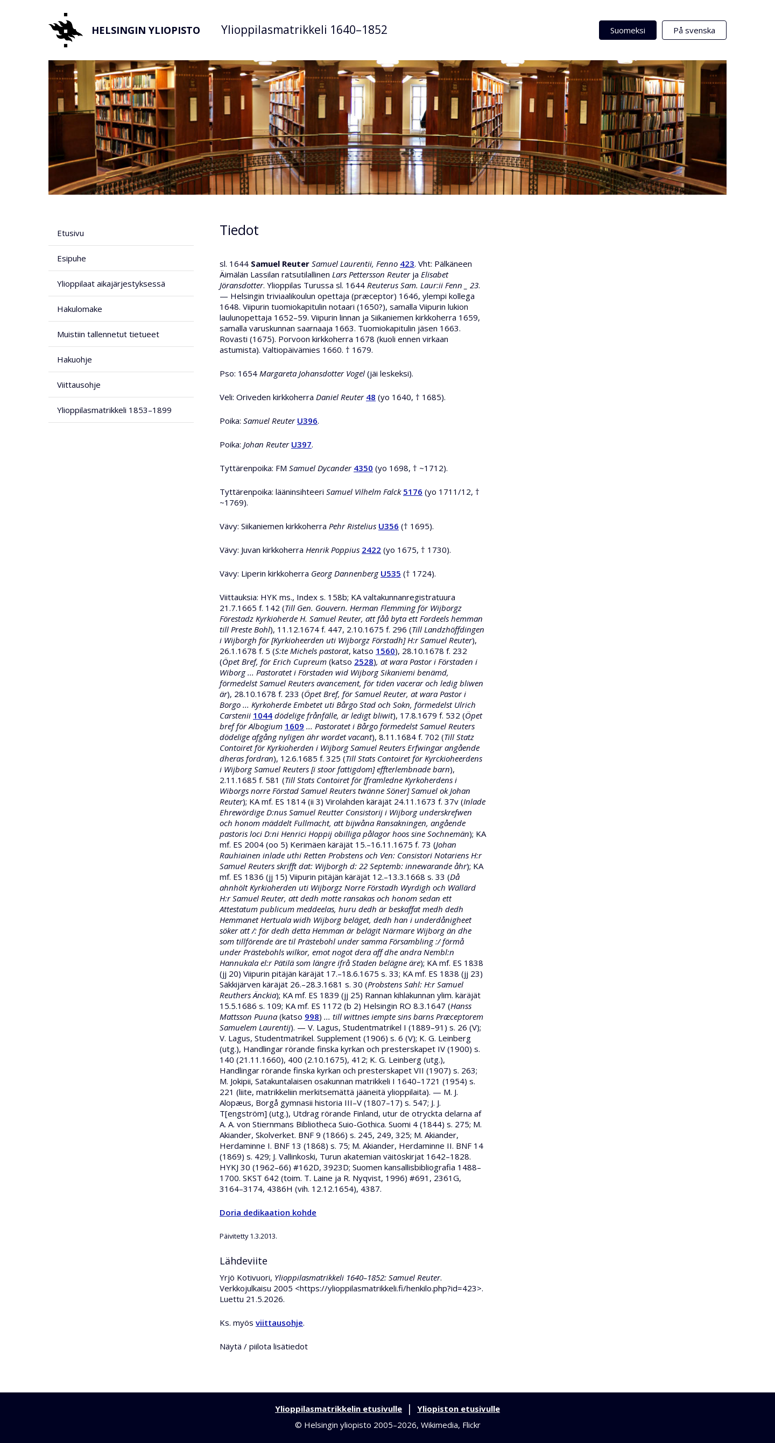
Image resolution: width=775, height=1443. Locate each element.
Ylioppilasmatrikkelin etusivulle (338, 1408)
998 (312, 1016)
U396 (307, 420)
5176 (412, 491)
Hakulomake (79, 308)
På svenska (694, 30)
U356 (388, 526)
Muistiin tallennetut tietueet (108, 334)
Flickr (471, 1424)
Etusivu (70, 233)
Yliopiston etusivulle (458, 1408)
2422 (371, 549)
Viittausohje (79, 384)
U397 (301, 444)
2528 (364, 661)
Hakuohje (74, 359)
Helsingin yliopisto (124, 30)
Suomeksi (627, 30)
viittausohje (279, 1322)
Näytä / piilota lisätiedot (264, 1346)
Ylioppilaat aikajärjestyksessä (111, 283)
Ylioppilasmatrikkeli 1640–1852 (304, 29)
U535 (391, 573)
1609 (294, 726)
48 (371, 397)
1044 (262, 715)
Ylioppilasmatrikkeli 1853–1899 (114, 409)
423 (407, 263)
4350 (363, 468)
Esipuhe (71, 258)
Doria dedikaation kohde (268, 1212)
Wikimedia (439, 1424)
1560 (385, 650)
